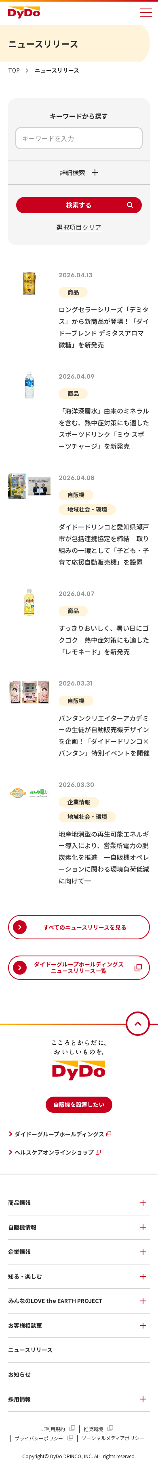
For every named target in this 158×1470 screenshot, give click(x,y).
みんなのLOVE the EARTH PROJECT (55, 1300)
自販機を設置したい (78, 1104)
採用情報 (19, 1399)
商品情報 (19, 1202)
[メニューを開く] (146, 12)
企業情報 (19, 1251)
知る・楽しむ (25, 1276)
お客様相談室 (25, 1325)
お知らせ (19, 1374)
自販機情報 (22, 1227)
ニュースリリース (30, 1350)
